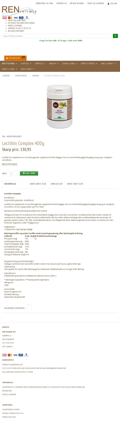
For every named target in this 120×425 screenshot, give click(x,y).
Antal (5, 173)
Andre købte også (38, 184)
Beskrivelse (10, 184)
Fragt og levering (95, 3)
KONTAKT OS (62, 3)
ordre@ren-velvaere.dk (56, 368)
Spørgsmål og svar (44, 3)
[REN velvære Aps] (19, 10)
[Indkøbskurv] (15, 58)
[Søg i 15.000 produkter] (115, 36)
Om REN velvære (77, 3)
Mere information (9, 164)
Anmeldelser (57, 184)
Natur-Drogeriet (14, 136)
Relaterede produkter (14, 308)
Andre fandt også (75, 184)
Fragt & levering (9, 394)
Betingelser (7, 391)
